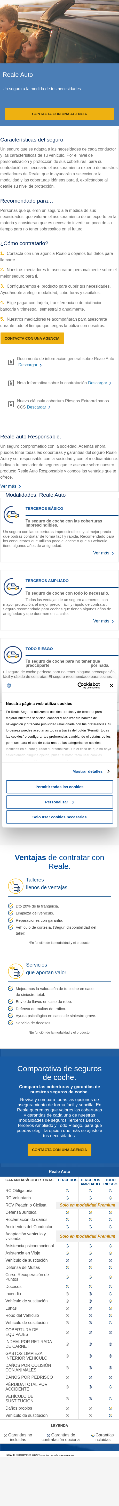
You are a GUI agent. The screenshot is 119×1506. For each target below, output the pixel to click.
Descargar (27, 365)
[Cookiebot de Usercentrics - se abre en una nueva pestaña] (77, 685)
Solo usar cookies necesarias (59, 817)
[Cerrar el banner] (111, 685)
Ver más (11, 486)
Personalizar (59, 802)
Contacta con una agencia (59, 114)
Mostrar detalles (88, 771)
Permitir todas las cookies (60, 787)
